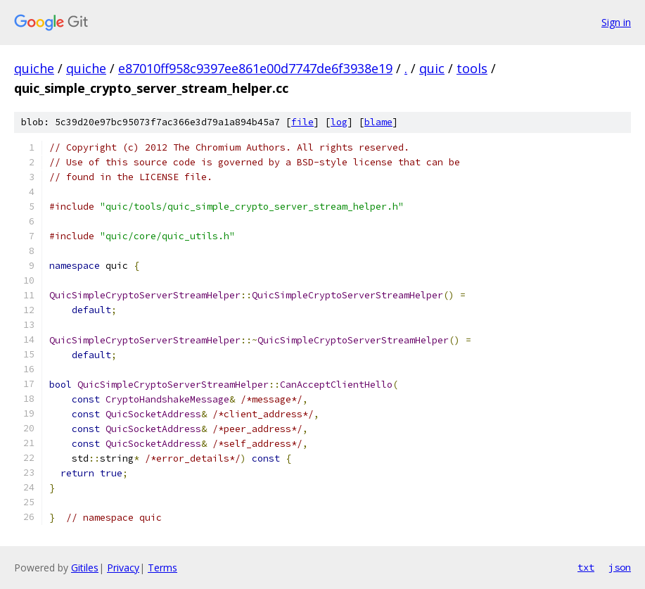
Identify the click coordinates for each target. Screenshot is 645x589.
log (339, 122)
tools (471, 68)
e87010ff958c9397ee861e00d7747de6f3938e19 (255, 68)
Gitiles (84, 567)
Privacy (123, 567)
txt (585, 567)
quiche (34, 68)
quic (432, 68)
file (302, 122)
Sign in (616, 22)
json (619, 567)
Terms (162, 567)
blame (378, 122)
